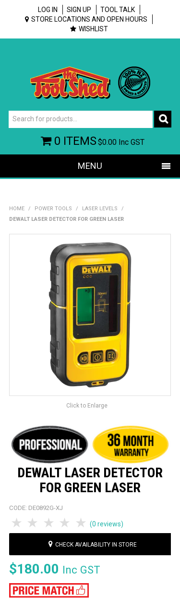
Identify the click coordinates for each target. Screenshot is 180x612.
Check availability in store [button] (96, 544)
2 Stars (33, 523)
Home (16, 208)
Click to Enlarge (87, 405)
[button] (49, 589)
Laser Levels (100, 208)
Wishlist (93, 29)
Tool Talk (117, 9)
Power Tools (53, 208)
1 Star (17, 523)
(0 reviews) (106, 524)
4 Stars (66, 523)
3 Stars (49, 523)
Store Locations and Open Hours (89, 19)
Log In (48, 9)
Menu (90, 166)
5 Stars (81, 523)
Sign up (79, 9)
